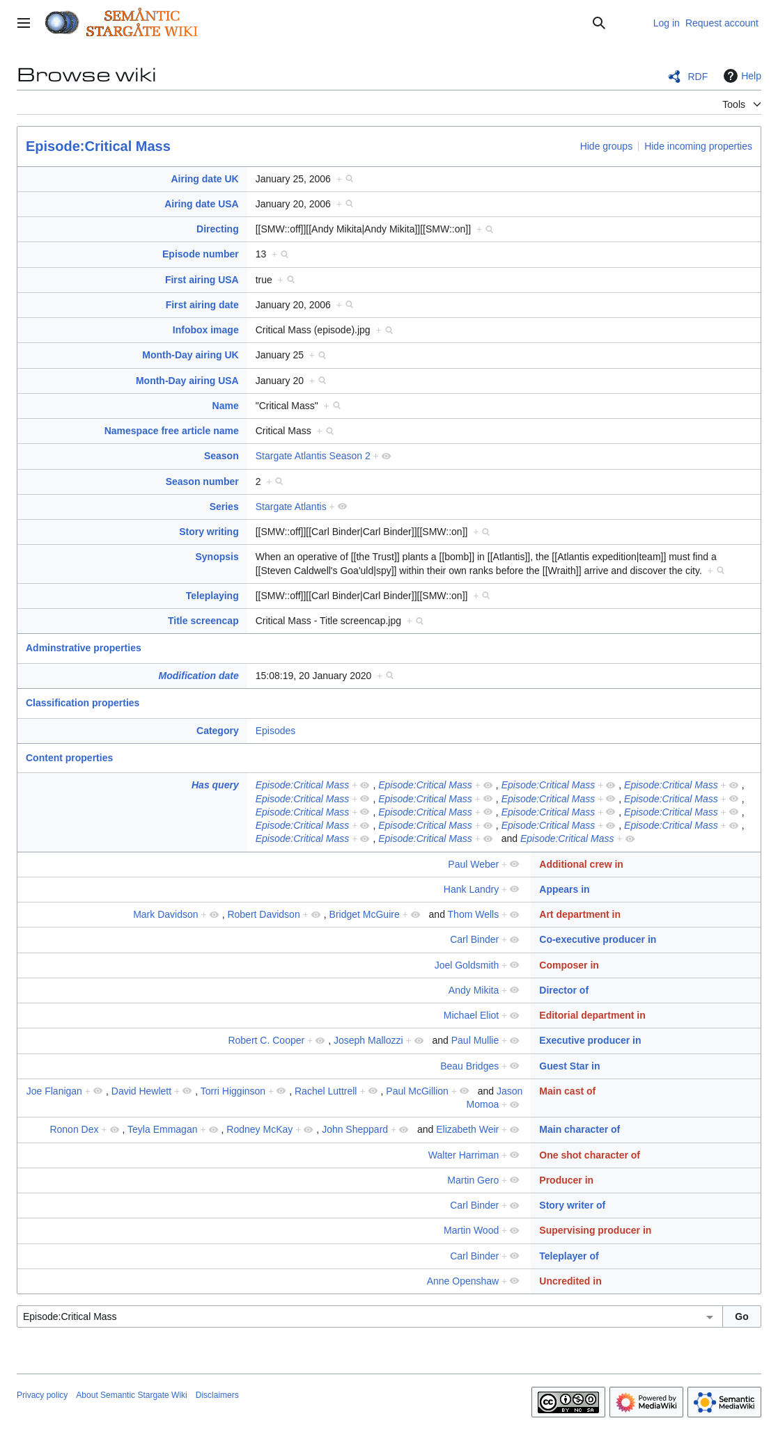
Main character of (579, 1129)
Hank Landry (471, 889)
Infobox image (206, 329)
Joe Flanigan (54, 1091)
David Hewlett (141, 1091)
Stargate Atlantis (291, 506)
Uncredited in (570, 1281)
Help (740, 76)
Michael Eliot (471, 1015)
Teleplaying (212, 595)
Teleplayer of (568, 1256)
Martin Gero (473, 1180)
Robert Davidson (263, 914)
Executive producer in (590, 1040)
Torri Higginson (233, 1091)
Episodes (276, 730)
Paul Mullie (475, 1040)
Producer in (566, 1180)
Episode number (200, 254)
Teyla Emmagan (162, 1129)
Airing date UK (204, 178)
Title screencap (203, 620)
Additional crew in (581, 864)
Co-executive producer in (597, 939)
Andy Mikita (474, 990)
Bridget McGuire (364, 914)
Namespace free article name (171, 430)
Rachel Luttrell (326, 1091)
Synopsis (216, 556)
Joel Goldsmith (467, 965)
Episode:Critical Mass (98, 146)
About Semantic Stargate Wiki (131, 1395)
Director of (564, 990)
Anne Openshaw (463, 1281)
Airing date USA (201, 203)
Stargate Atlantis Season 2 (313, 455)
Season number (202, 481)
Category (217, 730)
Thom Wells (473, 914)
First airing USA (202, 279)
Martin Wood (471, 1230)
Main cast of (567, 1091)
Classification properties (82, 702)
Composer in (569, 965)
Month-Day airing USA (187, 380)
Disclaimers (217, 1395)
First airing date (202, 304)
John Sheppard (355, 1129)
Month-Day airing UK (190, 354)
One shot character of (589, 1155)
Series (224, 506)
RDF (697, 76)
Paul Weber (473, 864)
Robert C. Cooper (266, 1040)
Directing (217, 228)
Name (225, 405)
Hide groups (606, 146)
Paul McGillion (417, 1091)
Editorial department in (592, 1015)
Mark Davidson (165, 914)
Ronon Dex (73, 1129)
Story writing (209, 531)
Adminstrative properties (83, 647)
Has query (215, 784)
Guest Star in (569, 1066)
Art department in (580, 914)
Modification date (199, 675)
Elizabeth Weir (467, 1129)
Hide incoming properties (698, 146)
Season (221, 455)
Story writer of (572, 1205)
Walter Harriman (463, 1155)
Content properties (69, 757)
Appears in (564, 889)
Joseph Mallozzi (368, 1040)
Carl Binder (474, 939)
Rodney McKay (259, 1129)
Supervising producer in (595, 1230)
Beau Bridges (469, 1066)
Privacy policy (42, 1395)
